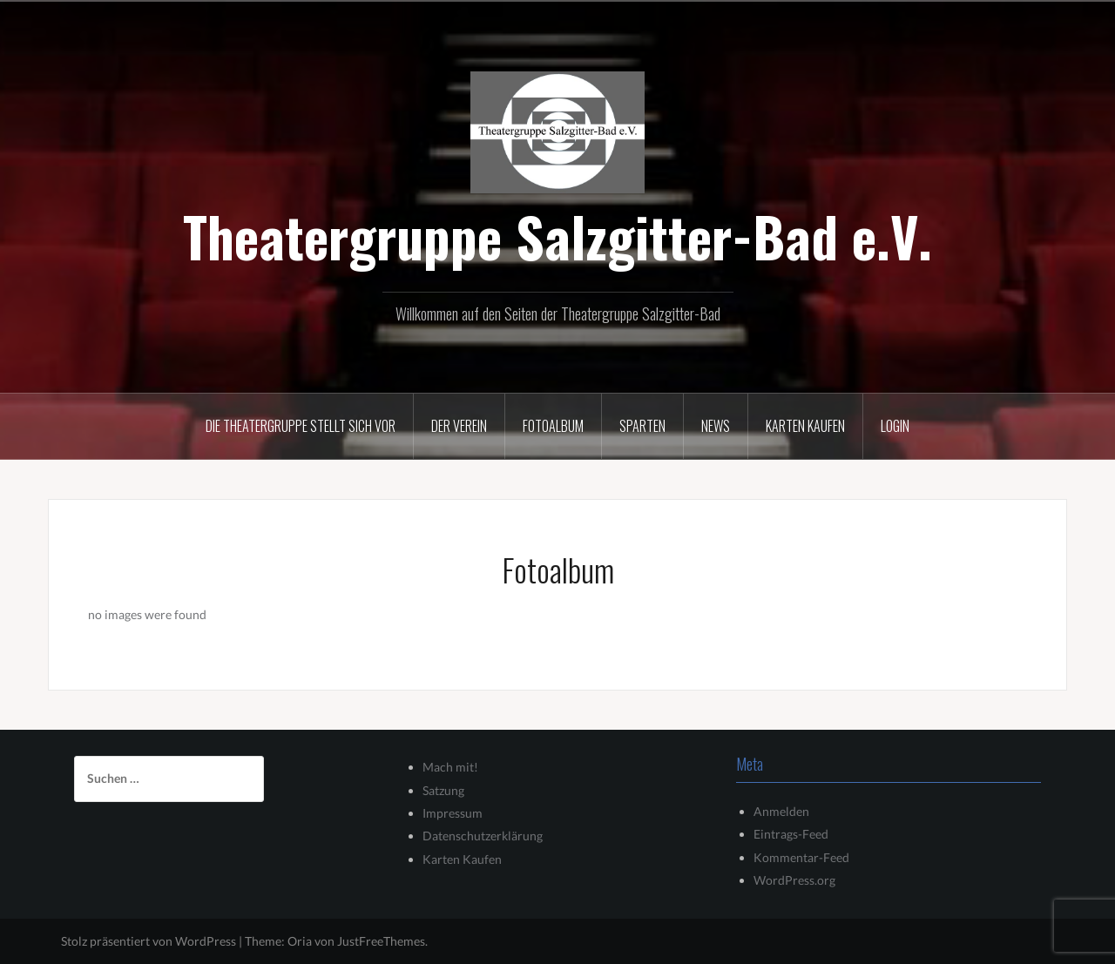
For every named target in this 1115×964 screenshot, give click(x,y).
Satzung (443, 790)
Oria (299, 941)
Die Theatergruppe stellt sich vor (300, 425)
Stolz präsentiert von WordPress (148, 941)
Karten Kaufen (462, 859)
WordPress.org (794, 880)
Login (895, 425)
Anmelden (781, 811)
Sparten (642, 425)
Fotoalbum (553, 425)
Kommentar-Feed (801, 857)
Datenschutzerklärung (482, 835)
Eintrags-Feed (790, 833)
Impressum (452, 813)
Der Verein (459, 425)
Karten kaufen (805, 425)
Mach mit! (450, 766)
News (715, 425)
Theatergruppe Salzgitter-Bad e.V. (557, 236)
